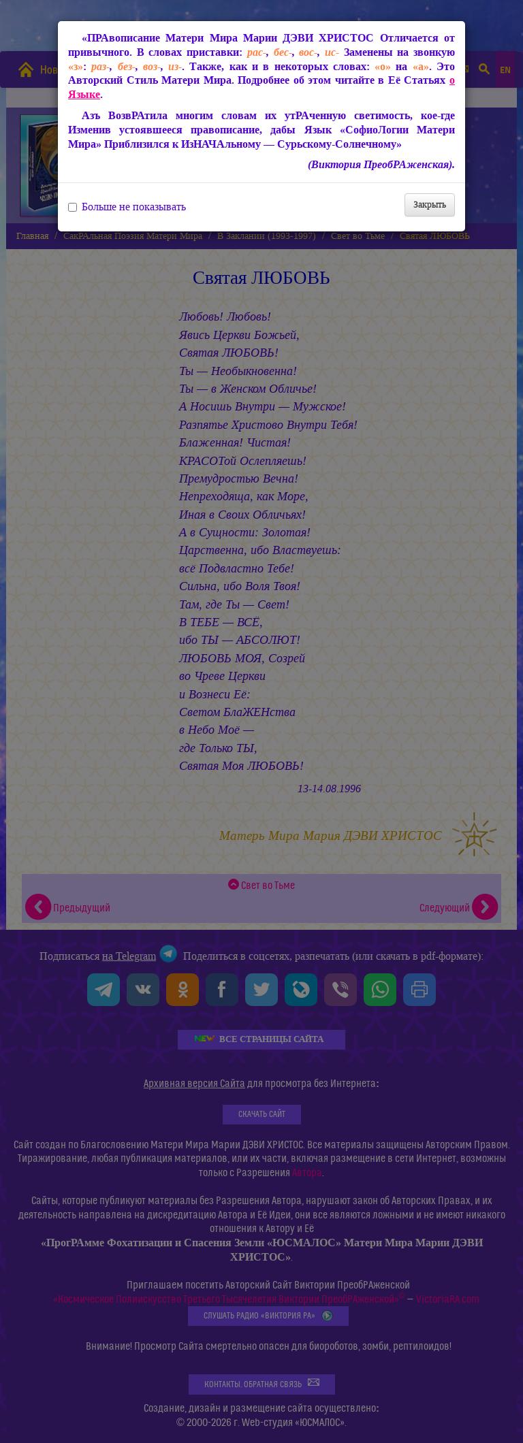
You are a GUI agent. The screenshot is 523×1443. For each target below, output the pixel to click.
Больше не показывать (127, 207)
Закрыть (429, 204)
